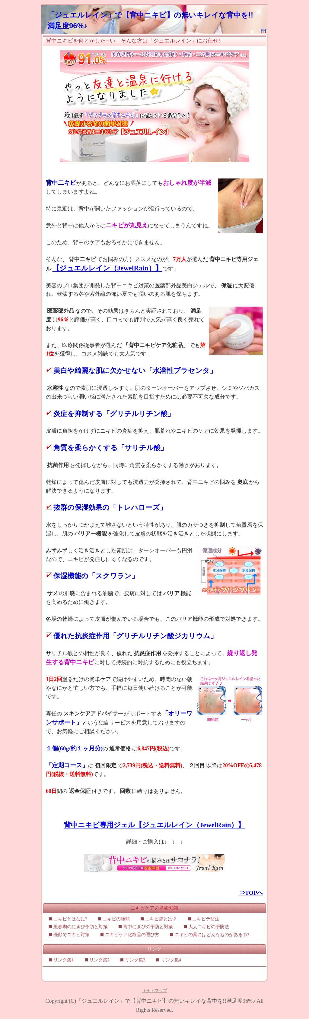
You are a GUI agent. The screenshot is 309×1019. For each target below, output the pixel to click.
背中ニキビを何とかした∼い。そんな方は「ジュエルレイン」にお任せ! (133, 41)
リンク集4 (171, 959)
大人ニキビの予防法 (208, 926)
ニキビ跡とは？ (161, 918)
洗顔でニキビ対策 (71, 934)
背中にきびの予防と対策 (148, 926)
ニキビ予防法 (205, 918)
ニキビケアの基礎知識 (154, 907)
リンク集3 (135, 959)
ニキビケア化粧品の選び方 (132, 934)
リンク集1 (63, 959)
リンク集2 (99, 959)
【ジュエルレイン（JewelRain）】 (107, 268)
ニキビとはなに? (70, 918)
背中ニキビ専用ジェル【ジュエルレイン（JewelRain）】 (154, 825)
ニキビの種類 (116, 918)
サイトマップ (154, 990)
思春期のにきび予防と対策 (80, 926)
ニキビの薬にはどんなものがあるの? (212, 934)
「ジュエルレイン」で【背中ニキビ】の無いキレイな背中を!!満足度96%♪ (165, 1001)
